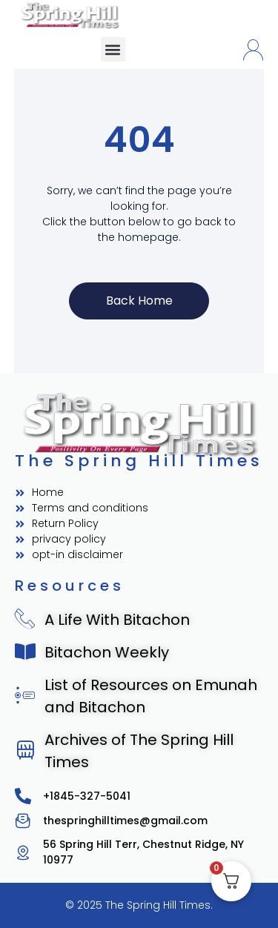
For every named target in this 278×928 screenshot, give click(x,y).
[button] (113, 49)
